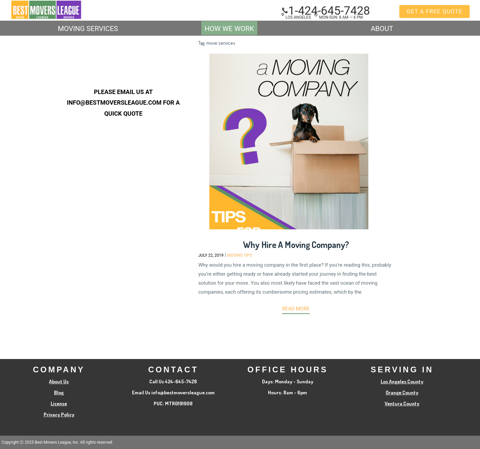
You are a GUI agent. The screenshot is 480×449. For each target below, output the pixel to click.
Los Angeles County (402, 381)
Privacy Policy (59, 414)
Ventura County (402, 403)
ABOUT (382, 29)
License (59, 403)
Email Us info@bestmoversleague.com (173, 392)
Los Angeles (296, 17)
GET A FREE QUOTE (434, 11)
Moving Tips (239, 255)
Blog (59, 392)
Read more (295, 309)
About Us (59, 381)
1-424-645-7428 (326, 11)
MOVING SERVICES (88, 29)
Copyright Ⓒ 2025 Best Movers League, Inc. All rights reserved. (57, 442)
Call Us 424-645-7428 (173, 381)
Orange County (402, 392)
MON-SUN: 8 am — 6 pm (338, 17)
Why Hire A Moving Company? (296, 244)
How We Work (229, 29)
